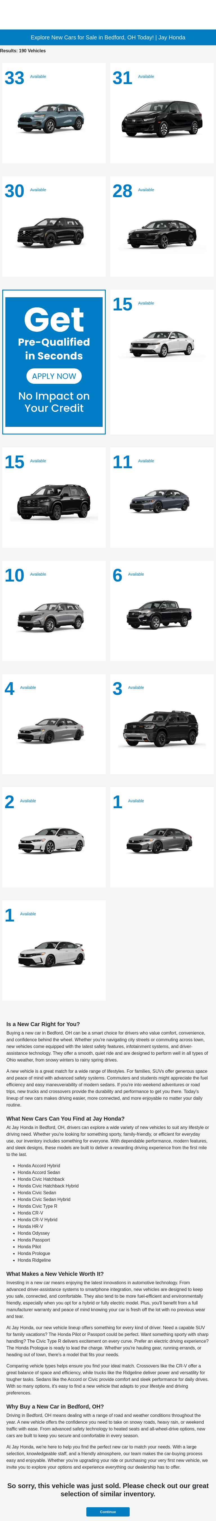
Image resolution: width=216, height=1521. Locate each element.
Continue (108, 1512)
